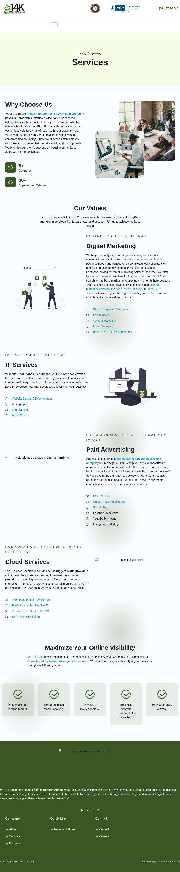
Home (83, 53)
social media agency (128, 288)
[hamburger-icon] (54, 24)
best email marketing (99, 276)
